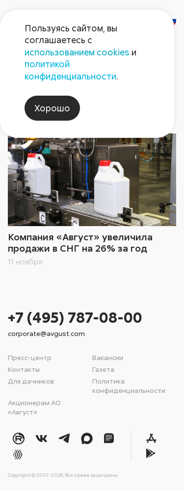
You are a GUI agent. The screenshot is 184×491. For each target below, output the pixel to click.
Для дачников (31, 381)
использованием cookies (77, 52)
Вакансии (107, 357)
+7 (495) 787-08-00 (75, 317)
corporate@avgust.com (46, 333)
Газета (103, 369)
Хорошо (52, 108)
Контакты (24, 369)
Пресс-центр (30, 357)
